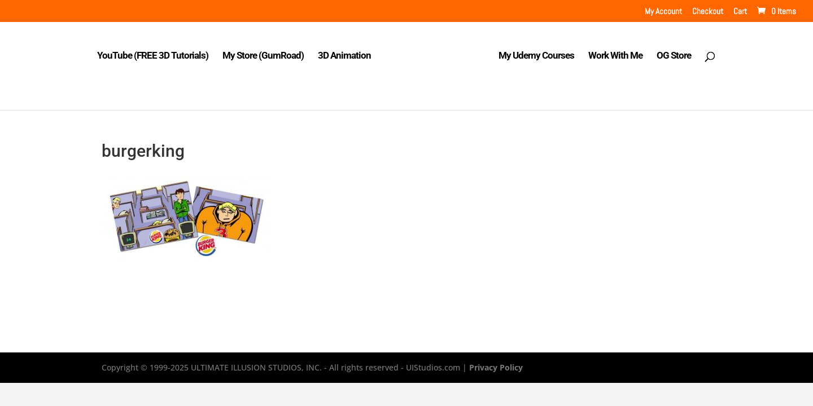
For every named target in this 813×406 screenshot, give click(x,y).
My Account (663, 11)
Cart (740, 11)
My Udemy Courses (536, 56)
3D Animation (344, 56)
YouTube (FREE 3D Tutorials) (152, 56)
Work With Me (615, 56)
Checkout (707, 11)
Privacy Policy (496, 367)
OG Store (674, 56)
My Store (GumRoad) (263, 56)
